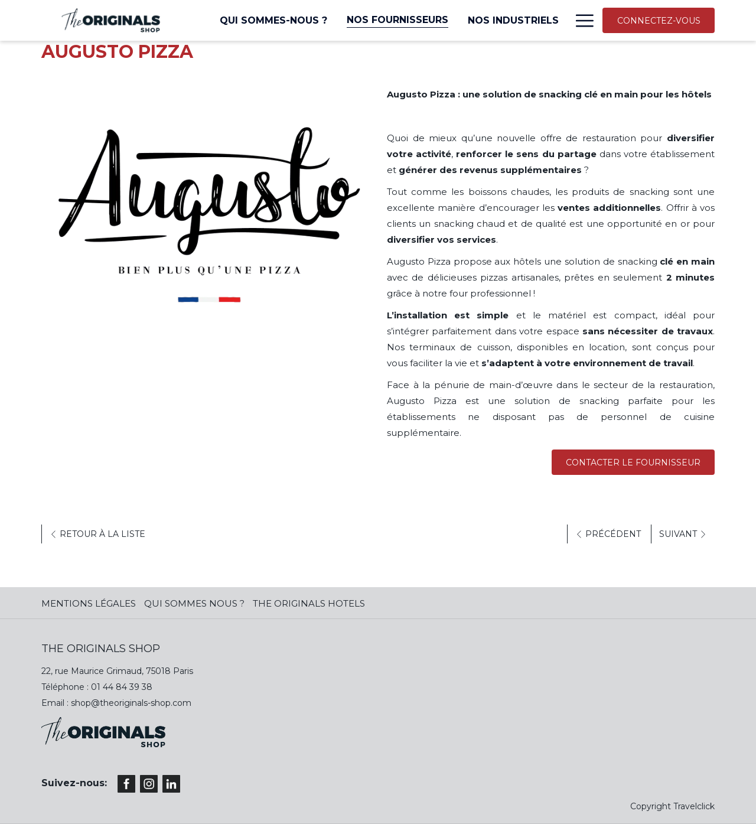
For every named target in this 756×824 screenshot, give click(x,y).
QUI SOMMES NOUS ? (194, 603)
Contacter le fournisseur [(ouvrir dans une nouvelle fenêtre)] (633, 462)
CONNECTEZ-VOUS (658, 20)
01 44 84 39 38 (121, 687)
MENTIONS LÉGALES (88, 603)
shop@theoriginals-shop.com (131, 703)
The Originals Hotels (309, 603)
